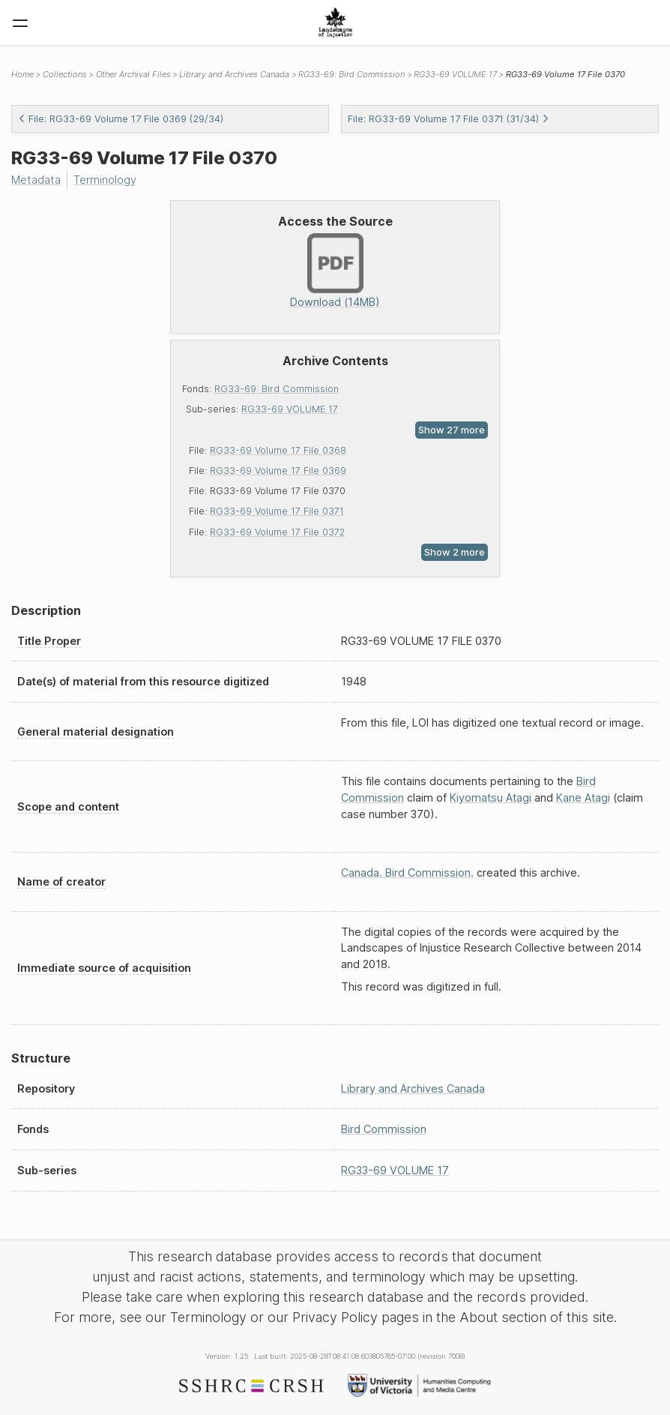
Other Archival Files (133, 74)
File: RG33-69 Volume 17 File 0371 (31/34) (448, 118)
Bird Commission (383, 1129)
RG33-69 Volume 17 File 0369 (278, 470)
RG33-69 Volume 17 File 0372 (277, 532)
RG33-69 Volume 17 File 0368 (278, 450)
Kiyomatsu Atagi (490, 797)
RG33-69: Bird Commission (276, 388)
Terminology (104, 179)
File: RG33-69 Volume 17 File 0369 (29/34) (120, 118)
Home (22, 74)
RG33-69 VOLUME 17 (289, 409)
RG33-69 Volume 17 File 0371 (277, 511)
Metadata (36, 179)
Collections (65, 74)
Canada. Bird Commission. (407, 872)
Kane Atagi (583, 797)
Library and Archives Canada (234, 74)
